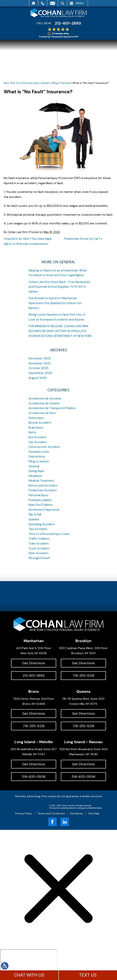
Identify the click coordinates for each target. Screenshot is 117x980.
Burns (32, 432)
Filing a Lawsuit (39, 461)
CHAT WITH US (29, 975)
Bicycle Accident (40, 423)
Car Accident (38, 442)
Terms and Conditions (51, 813)
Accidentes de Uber (42, 413)
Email (52, 3)
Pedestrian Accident (43, 490)
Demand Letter (39, 452)
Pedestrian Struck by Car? (82, 239)
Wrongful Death (39, 558)
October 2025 (38, 368)
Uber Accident (38, 553)
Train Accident (39, 543)
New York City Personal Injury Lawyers (27, 83)
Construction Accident (44, 447)
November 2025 (40, 363)
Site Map (94, 813)
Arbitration (36, 418)
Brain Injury (36, 427)
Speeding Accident (42, 524)
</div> (28, 963)
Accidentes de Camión (44, 403)
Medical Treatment (41, 481)
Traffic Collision (39, 539)
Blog (55, 83)
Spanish (34, 519)
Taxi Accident (38, 529)
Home (33, 3)
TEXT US (88, 975)
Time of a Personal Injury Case (49, 534)
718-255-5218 (83, 675)
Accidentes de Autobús (45, 398)
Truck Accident (39, 548)
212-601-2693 (68, 23)
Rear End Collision (41, 505)
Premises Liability (40, 500)
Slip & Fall (35, 514)
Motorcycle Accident (43, 485)
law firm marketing (60, 808)
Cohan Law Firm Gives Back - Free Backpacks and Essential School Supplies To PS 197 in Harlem (59, 286)
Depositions (37, 456)
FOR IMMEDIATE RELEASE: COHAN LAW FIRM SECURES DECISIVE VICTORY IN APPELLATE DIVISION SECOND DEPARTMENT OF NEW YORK (60, 331)
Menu (80, 3)
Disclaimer (76, 813)
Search (62, 3)
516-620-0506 (33, 776)
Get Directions (33, 663)
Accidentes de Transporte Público (52, 408)
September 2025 (40, 373)
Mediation (35, 476)
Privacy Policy (23, 813)
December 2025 (40, 358)
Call (42, 3)
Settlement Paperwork (44, 510)
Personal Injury (38, 495)
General (65, 83)
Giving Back (36, 471)
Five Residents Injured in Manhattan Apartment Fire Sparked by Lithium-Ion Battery (55, 303)
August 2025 (38, 378)
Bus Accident (38, 437)
